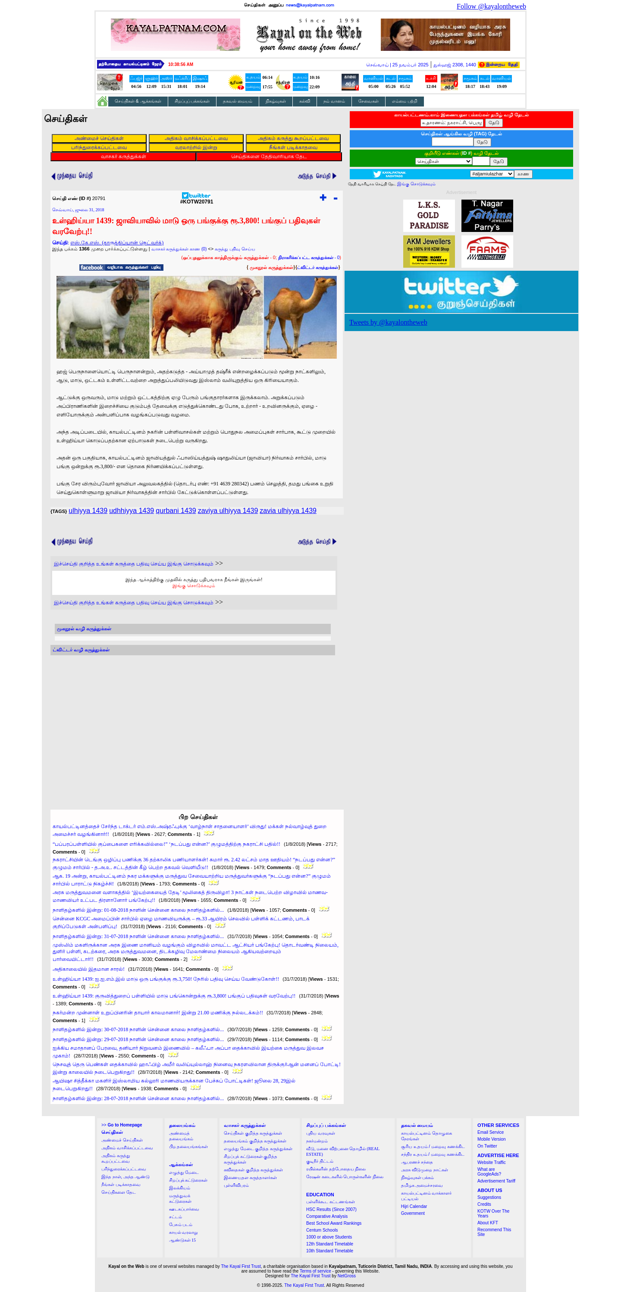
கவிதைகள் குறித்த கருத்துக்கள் (253, 1169)
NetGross (347, 1275)
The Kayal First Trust (240, 1266)
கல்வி (304, 101)
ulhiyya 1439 (88, 510)
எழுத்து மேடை (184, 1172)
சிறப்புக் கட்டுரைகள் (188, 1180)
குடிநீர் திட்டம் (319, 1161)
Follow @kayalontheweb (491, 6)
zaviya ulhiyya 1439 (228, 510)
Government (413, 1213)
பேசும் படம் (181, 1224)
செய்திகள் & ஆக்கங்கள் (138, 101)
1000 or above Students (329, 1237)
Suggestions (489, 1197)
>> (121, 1125)
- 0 (308, 257)
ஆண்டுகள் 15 (182, 1240)
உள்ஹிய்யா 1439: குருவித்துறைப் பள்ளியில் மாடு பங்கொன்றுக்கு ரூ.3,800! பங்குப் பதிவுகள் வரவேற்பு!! (174, 996)
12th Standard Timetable (329, 1244)
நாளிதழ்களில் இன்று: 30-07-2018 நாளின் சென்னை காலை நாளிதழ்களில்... (138, 1029)
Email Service (490, 1132)
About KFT (487, 1222)
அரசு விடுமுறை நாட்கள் (424, 1169)
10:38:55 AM (180, 64)
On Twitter (487, 1146)
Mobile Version (491, 1139)
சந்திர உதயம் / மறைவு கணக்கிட (432, 1154)
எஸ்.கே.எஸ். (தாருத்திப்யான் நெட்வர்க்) (116, 243)
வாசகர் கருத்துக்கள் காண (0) (179, 249)
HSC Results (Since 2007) (331, 1209)
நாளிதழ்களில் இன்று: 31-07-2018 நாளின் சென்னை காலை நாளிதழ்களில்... (138, 936)
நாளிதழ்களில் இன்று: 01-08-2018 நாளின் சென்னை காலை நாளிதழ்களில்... (138, 910)
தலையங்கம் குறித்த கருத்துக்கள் (255, 1141)
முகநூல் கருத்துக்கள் (271, 267)
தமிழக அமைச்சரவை (422, 1185)
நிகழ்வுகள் (276, 101)
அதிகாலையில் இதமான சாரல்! (89, 969)
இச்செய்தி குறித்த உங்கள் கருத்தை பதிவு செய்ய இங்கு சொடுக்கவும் (133, 564)
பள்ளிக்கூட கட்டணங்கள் (330, 1201)
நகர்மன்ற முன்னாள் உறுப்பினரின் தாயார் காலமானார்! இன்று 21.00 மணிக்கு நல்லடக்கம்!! (158, 1013)
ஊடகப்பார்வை (184, 1209)
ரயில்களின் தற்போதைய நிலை (336, 1169)
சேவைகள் (368, 101)
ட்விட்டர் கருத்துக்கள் (317, 267)
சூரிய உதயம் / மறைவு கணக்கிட (433, 1146)
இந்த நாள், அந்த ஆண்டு (125, 1176)
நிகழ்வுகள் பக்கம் (417, 1177)
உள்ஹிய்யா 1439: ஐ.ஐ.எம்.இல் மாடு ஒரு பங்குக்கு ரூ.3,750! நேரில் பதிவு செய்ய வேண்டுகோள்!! (166, 979)
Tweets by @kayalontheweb (388, 322)
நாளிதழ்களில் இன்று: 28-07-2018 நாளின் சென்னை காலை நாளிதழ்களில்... (138, 1098)
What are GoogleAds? (489, 1171)
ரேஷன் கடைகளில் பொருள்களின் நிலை (344, 1176)
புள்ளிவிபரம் (236, 1185)
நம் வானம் (334, 101)
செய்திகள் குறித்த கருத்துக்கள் (253, 1133)
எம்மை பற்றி (404, 101)
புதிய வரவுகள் (320, 1133)
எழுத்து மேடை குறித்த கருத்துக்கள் (258, 1148)
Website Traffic (491, 1162)
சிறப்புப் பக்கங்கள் (192, 101)
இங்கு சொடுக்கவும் (193, 585)
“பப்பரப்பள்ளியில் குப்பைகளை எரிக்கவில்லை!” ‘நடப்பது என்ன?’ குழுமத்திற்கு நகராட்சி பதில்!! (166, 844)
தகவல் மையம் (237, 101)
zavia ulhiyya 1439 (288, 510)
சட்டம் (175, 1216)
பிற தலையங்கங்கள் (188, 1146)
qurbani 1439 (176, 510)
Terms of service (315, 1271)
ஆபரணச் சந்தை (417, 1162)
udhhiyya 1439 (131, 510)
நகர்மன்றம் (317, 1141)
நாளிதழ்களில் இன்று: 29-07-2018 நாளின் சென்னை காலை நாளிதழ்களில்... (138, 1039)
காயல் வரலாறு (183, 1232)
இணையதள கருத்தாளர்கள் (250, 1177)
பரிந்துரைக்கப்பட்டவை (123, 1169)
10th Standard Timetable (329, 1250)
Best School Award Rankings (333, 1223)
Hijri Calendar (414, 1206)
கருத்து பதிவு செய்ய (235, 249)
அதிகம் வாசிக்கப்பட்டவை (127, 1147)
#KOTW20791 (196, 199)
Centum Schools (322, 1230)
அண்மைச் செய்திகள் (122, 1140)
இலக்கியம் (179, 1188)
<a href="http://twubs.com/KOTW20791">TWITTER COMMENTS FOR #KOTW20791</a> (193, 724)
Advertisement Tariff (496, 1181)
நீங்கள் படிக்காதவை (121, 1184)
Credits (484, 1204)
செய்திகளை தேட (118, 1192)
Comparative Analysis (327, 1216)
